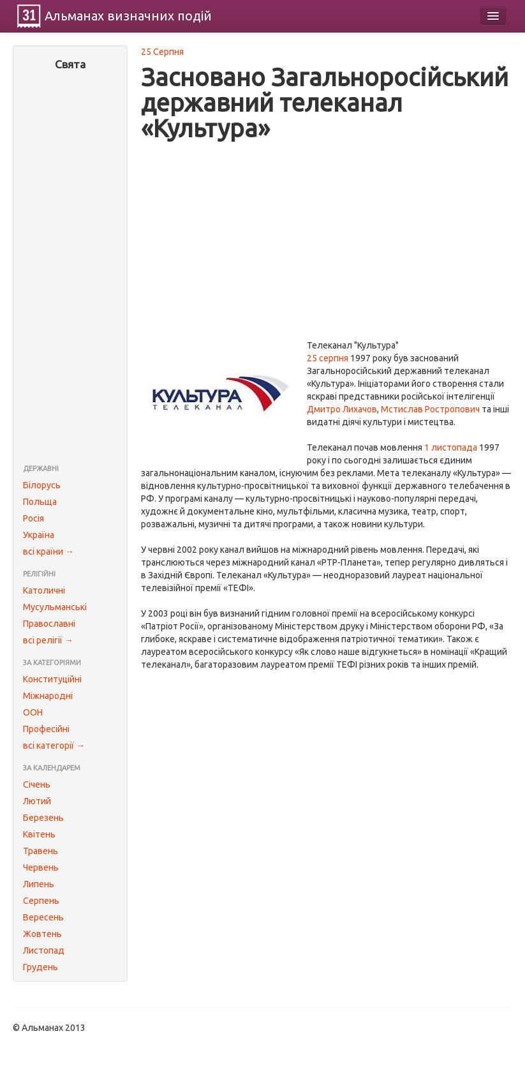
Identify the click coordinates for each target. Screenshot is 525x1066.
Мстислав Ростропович (430, 409)
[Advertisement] (70, 268)
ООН (33, 712)
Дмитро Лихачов (342, 409)
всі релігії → (48, 640)
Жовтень (42, 934)
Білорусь (42, 485)
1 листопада (450, 447)
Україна (38, 535)
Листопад (43, 950)
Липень (38, 884)
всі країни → (48, 551)
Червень (41, 867)
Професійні (46, 729)
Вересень (43, 917)
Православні (49, 624)
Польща (40, 502)
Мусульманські (55, 607)
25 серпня (327, 358)
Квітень (39, 834)
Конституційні (52, 679)
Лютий (37, 801)
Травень (40, 851)
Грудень (40, 967)
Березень (43, 818)
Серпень (41, 901)
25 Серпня (162, 52)
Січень (36, 784)
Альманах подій (128, 15)
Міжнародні (48, 696)
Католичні (44, 590)
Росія (33, 518)
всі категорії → (54, 745)
